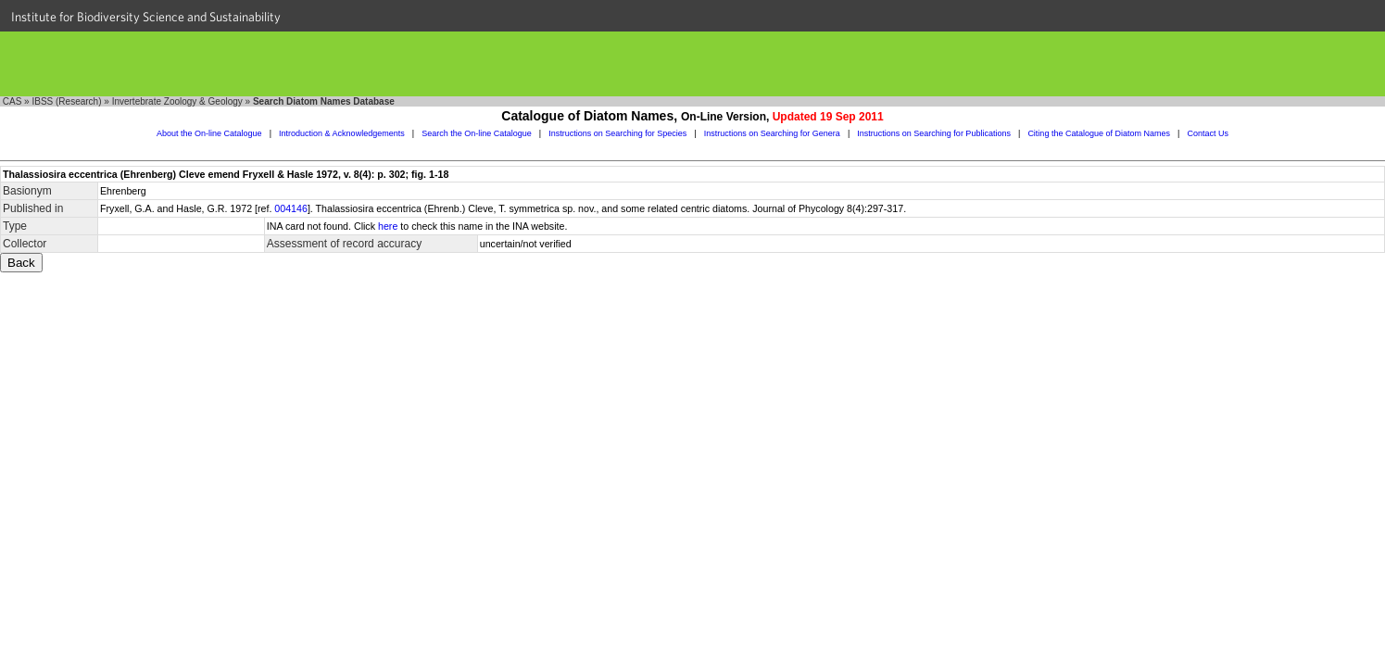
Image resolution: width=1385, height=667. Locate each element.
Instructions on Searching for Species (617, 133)
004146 (291, 208)
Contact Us (1207, 133)
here (387, 226)
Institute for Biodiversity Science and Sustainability (146, 16)
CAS (12, 101)
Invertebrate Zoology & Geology (177, 101)
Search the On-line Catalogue (477, 133)
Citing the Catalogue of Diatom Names (1098, 133)
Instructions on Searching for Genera (772, 133)
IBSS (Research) (66, 101)
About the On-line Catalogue (209, 133)
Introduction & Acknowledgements (342, 133)
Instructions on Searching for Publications (934, 133)
